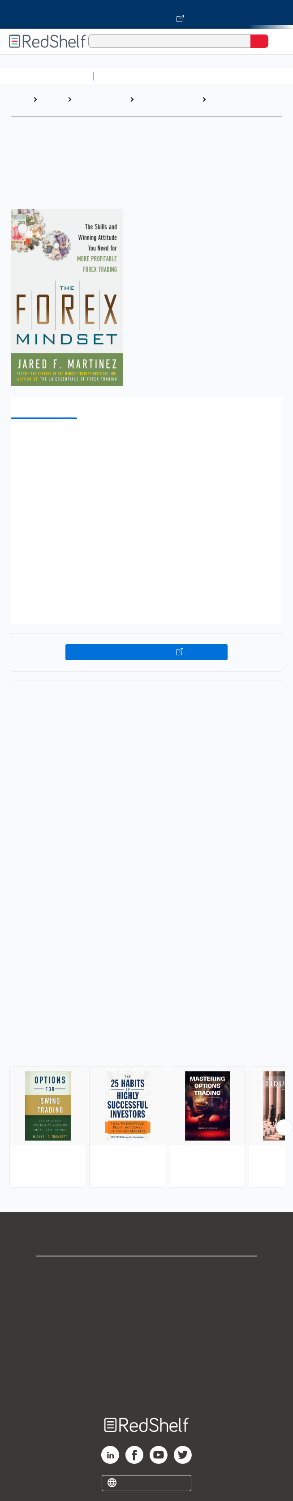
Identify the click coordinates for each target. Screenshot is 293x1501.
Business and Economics (158, 103)
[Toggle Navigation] (277, 41)
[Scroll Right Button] (284, 1127)
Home (20, 99)
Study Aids (121, 76)
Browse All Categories (46, 76)
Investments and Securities (237, 103)
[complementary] (146, 1110)
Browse (52, 99)
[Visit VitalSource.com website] (146, 14)
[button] (145, 439)
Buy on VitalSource (146, 652)
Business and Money (96, 103)
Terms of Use (146, 1329)
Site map (146, 1389)
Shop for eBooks (146, 1270)
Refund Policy (146, 1349)
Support (146, 1290)
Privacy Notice (147, 1310)
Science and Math (175, 76)
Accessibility (146, 1369)
